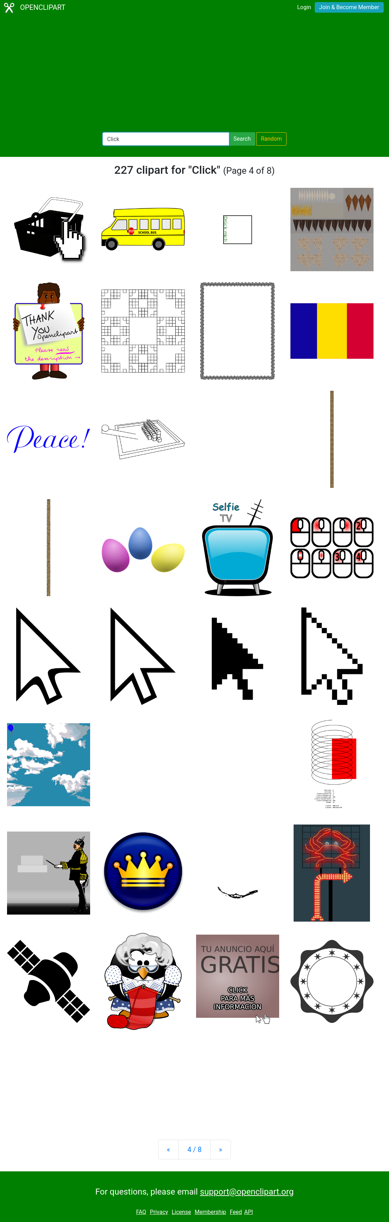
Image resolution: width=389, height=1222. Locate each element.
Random (271, 138)
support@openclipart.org (247, 1192)
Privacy (159, 1212)
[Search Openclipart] (165, 139)
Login (304, 7)
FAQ (141, 1212)
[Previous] (168, 1149)
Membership (210, 1212)
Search (242, 138)
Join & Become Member (349, 7)
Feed (236, 1212)
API (248, 1212)
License (181, 1212)
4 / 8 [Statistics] (194, 1149)
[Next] (220, 1149)
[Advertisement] (194, 74)
